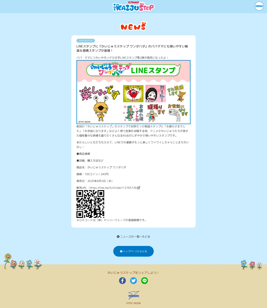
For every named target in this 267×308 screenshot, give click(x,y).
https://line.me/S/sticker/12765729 (115, 188)
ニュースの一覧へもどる (133, 236)
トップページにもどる (133, 251)
